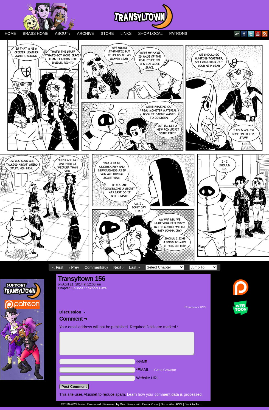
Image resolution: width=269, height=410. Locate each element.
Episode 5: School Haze (89, 288)
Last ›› (134, 267)
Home (10, 33)
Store (107, 33)
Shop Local (150, 33)
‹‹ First (57, 267)
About (62, 33)
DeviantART (237, 33)
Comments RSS (195, 307)
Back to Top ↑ (194, 404)
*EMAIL (156, 369)
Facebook (244, 33)
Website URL (147, 378)
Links (126, 33)
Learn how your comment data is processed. (165, 394)
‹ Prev (74, 267)
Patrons (178, 33)
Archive (85, 33)
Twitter (251, 33)
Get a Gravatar (165, 370)
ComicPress (150, 404)
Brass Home (35, 33)
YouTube (257, 33)
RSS (264, 33)
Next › (118, 267)
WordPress (127, 404)
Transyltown (134, 16)
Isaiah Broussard (89, 404)
